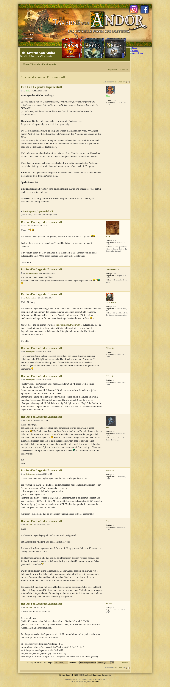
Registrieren (112, 69)
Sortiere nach (82, 662)
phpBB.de (95, 681)
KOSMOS (78, 675)
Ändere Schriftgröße (126, 63)
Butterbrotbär (31, 298)
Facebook (69, 675)
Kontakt (62, 675)
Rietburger (30, 352)
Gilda (28, 91)
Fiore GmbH (87, 675)
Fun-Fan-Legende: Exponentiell (42, 77)
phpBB (76, 679)
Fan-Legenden (49, 64)
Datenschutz (106, 675)
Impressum (97, 675)
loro (27, 420)
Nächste (125, 663)
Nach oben (127, 217)
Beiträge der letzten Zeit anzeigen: (47, 662)
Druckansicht (122, 63)
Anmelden (124, 69)
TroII (28, 226)
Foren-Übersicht (32, 64)
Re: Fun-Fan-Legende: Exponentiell (41, 222)
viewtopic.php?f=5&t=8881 (69, 325)
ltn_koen (29, 524)
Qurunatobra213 (32, 273)
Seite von (118, 82)
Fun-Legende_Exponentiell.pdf (38, 211)
